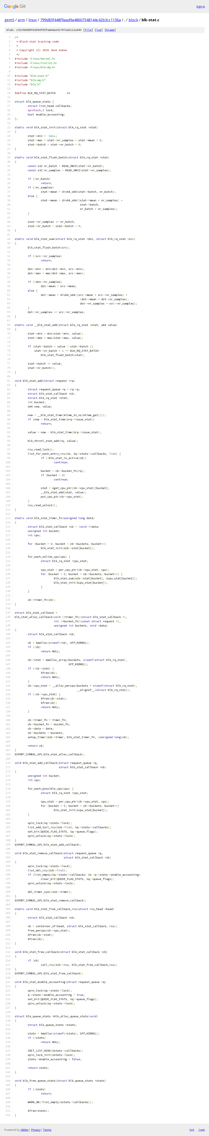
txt (191, 1130)
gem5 (9, 19)
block (133, 19)
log (98, 30)
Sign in (200, 6)
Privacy (35, 1130)
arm (21, 19)
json (201, 1130)
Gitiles (25, 1130)
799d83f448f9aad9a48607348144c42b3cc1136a (80, 19)
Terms (47, 1130)
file (88, 30)
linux (32, 19)
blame (110, 30)
